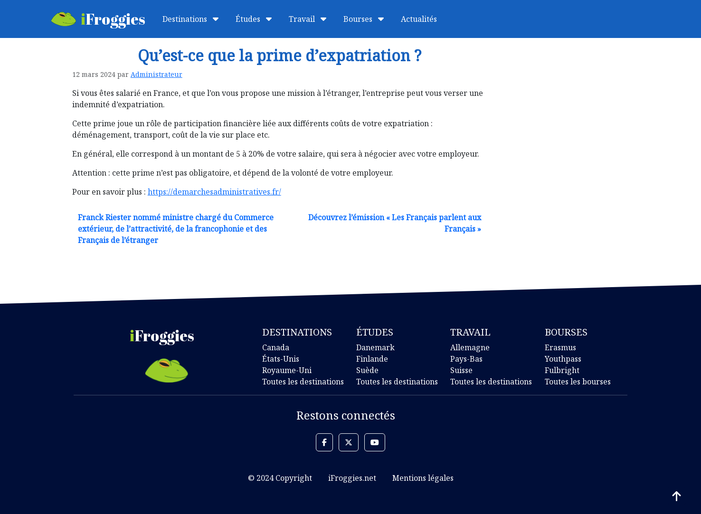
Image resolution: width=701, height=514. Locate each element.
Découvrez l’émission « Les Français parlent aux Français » (394, 223)
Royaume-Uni (287, 370)
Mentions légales (423, 478)
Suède (367, 370)
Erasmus (560, 347)
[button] (324, 442)
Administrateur (156, 74)
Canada (275, 347)
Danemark (375, 347)
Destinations (190, 19)
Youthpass (563, 359)
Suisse (461, 370)
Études (254, 19)
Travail (307, 19)
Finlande (372, 359)
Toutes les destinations (303, 381)
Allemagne (470, 347)
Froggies (98, 19)
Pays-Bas (466, 359)
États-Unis (280, 359)
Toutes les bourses (578, 381)
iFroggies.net (352, 478)
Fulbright (562, 370)
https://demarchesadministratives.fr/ (214, 192)
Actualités (419, 19)
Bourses (363, 19)
